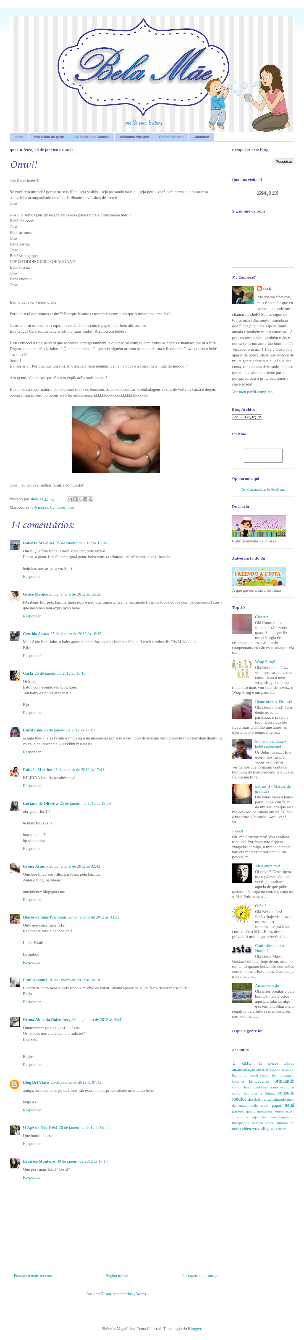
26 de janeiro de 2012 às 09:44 (84, 1127)
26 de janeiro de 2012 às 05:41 (97, 1019)
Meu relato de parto (48, 137)
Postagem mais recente (33, 1275)
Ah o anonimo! (267, 868)
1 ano (241, 1065)
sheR (267, 289)
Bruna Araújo (35, 866)
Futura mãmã (35, 980)
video (246, 1131)
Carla (28, 673)
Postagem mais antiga (200, 1275)
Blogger (194, 1328)
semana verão (263, 1125)
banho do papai (245, 1078)
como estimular (282, 1090)
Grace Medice (35, 594)
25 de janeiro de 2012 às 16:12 (74, 594)
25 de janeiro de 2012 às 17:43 (79, 769)
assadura (288, 1072)
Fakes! (237, 833)
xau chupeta (279, 1131)
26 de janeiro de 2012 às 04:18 (74, 980)
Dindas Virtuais (171, 137)
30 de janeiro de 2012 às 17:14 (82, 1161)
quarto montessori (259, 1114)
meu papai (271, 1108)
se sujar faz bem (260, 1119)
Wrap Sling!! (266, 664)
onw (71, 507)
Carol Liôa (32, 730)
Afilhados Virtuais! (134, 137)
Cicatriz (261, 619)
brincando (284, 1083)
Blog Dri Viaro (36, 1082)
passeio (238, 1113)
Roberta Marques (38, 543)
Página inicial (117, 1275)
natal (289, 1107)
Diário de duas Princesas (45, 917)
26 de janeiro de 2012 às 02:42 (74, 866)
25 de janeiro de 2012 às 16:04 (81, 543)
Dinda (289, 1066)
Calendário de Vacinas (91, 137)
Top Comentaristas (253, 492)
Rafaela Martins (37, 769)
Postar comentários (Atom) (123, 1294)
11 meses (268, 1066)
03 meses (57, 507)
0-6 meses (40, 507)
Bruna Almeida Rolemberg (47, 1019)
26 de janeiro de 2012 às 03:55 (93, 917)
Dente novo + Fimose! (273, 704)
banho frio (268, 1078)
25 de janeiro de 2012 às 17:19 (69, 730)
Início (19, 137)
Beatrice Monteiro (39, 1161)
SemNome (278, 492)
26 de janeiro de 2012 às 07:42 (76, 1082)
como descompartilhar (249, 1090)
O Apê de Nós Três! (40, 1127)
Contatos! (201, 137)
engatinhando (275, 1102)
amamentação (243, 1072)
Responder (32, 576)
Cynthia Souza (36, 634)
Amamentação (267, 988)
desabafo (255, 1102)
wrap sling (260, 1131)
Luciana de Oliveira (40, 803)
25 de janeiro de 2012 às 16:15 (76, 634)
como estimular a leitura (253, 1096)
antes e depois (268, 1072)
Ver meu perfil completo (252, 392)
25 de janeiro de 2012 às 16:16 (60, 673)
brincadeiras (259, 1084)
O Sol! (260, 908)
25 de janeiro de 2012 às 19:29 (85, 803)
